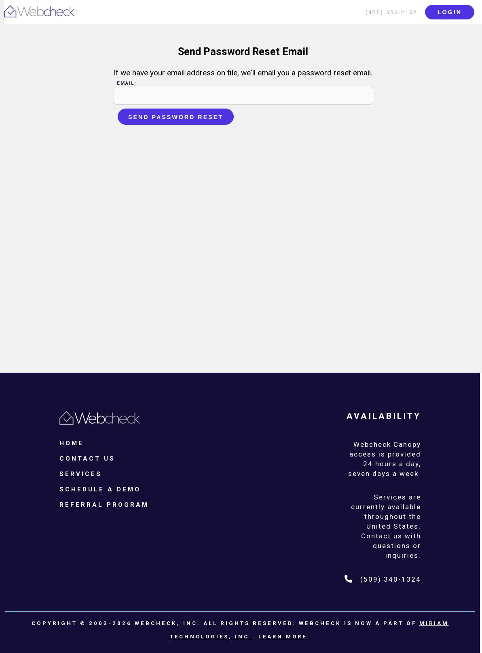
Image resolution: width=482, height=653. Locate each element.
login (450, 12)
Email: (126, 83)
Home (71, 443)
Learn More (282, 637)
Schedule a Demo (100, 489)
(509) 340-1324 (383, 579)
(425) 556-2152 (391, 12)
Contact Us (87, 458)
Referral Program (104, 504)
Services (80, 474)
